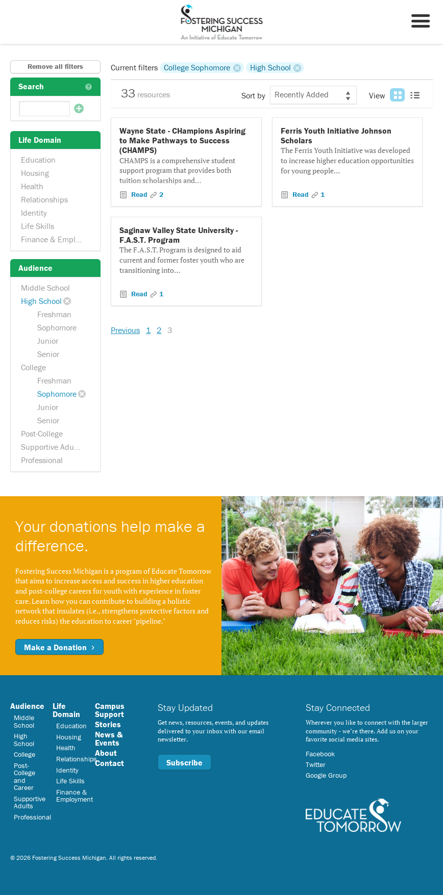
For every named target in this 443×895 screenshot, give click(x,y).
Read (139, 194)
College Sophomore (197, 67)
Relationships (44, 199)
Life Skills (37, 226)
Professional (42, 460)
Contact (109, 763)
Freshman (54, 314)
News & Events (108, 738)
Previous (125, 330)
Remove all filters (55, 66)
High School (41, 301)
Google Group (326, 775)
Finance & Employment (56, 239)
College (33, 367)
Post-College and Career (24, 776)
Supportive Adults (51, 447)
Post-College (42, 433)
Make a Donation (59, 647)
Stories (108, 724)
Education (38, 160)
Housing (35, 173)
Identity (34, 213)
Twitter (316, 764)
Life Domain (66, 710)
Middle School (45, 288)
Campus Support (110, 710)
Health (32, 186)
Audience (27, 706)
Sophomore (57, 327)
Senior (48, 354)
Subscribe (184, 762)
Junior (47, 341)
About (106, 753)
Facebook (320, 753)
